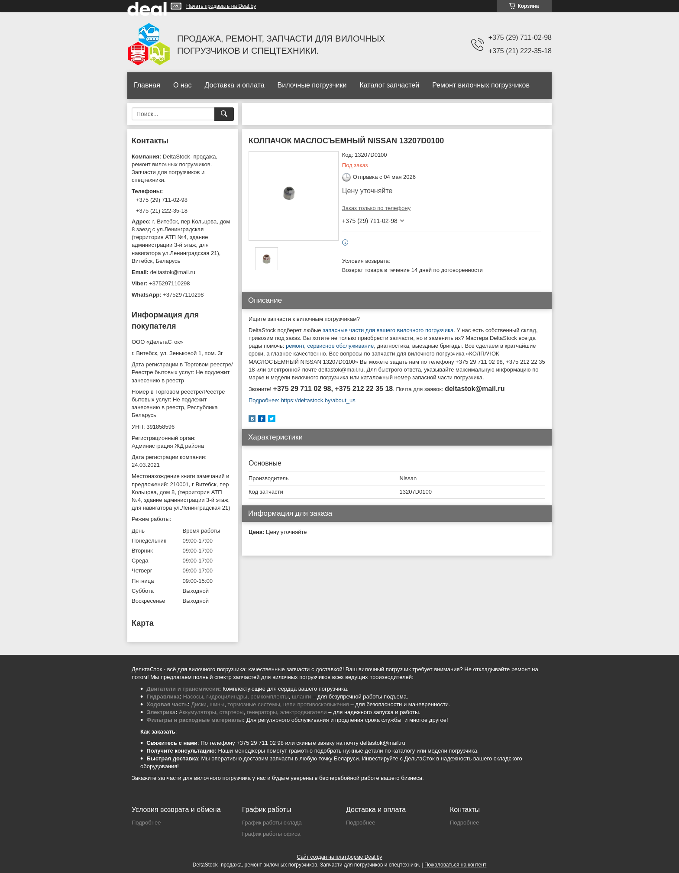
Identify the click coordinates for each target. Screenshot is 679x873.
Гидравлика (162, 696)
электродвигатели (303, 712)
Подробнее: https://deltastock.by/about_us (302, 400)
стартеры (231, 712)
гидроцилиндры (226, 696)
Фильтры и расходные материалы (194, 720)
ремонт (295, 346)
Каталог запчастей (389, 85)
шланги (301, 696)
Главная (147, 85)
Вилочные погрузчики (312, 85)
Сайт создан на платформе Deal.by (339, 857)
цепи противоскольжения (316, 704)
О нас (182, 85)
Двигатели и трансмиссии (182, 688)
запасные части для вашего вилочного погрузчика (388, 330)
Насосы (193, 696)
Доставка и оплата (235, 85)
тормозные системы (254, 704)
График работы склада (272, 822)
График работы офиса (271, 834)
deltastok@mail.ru (172, 272)
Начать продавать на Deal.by (221, 6)
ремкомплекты (269, 696)
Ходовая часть (167, 704)
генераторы (262, 712)
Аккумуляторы (197, 712)
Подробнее (146, 822)
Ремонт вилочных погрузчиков (481, 85)
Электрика (160, 712)
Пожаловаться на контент (455, 865)
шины (217, 704)
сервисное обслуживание (340, 346)
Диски (199, 704)
